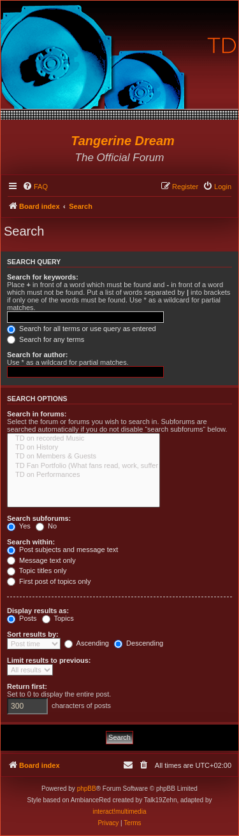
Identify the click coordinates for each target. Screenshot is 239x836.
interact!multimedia (120, 811)
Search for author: (37, 354)
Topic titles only (36, 570)
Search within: (31, 542)
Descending (138, 643)
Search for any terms (45, 339)
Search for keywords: (42, 277)
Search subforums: (39, 518)
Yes (19, 526)
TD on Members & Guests (83, 456)
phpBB (86, 788)
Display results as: (38, 610)
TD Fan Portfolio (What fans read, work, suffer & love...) (83, 466)
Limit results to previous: (49, 660)
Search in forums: (37, 414)
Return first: (27, 686)
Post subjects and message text (62, 549)
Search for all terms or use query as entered (81, 328)
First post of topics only (49, 581)
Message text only (41, 560)
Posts (22, 618)
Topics (58, 618)
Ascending (86, 643)
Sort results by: (33, 634)
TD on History (83, 447)
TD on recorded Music (83, 438)
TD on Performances (83, 475)
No (46, 526)
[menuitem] (35, 186)
